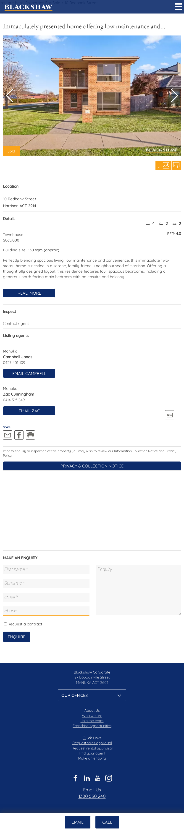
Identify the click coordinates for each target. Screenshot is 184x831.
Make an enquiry (92, 758)
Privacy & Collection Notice (92, 466)
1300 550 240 (92, 796)
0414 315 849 (14, 399)
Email (78, 822)
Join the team (92, 720)
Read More (29, 293)
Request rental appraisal (92, 748)
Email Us (92, 790)
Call (107, 822)
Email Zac (29, 410)
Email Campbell (29, 373)
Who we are (92, 715)
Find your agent (92, 753)
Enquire (16, 636)
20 (159, 166)
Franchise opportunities (92, 725)
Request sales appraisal (92, 743)
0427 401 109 (14, 362)
